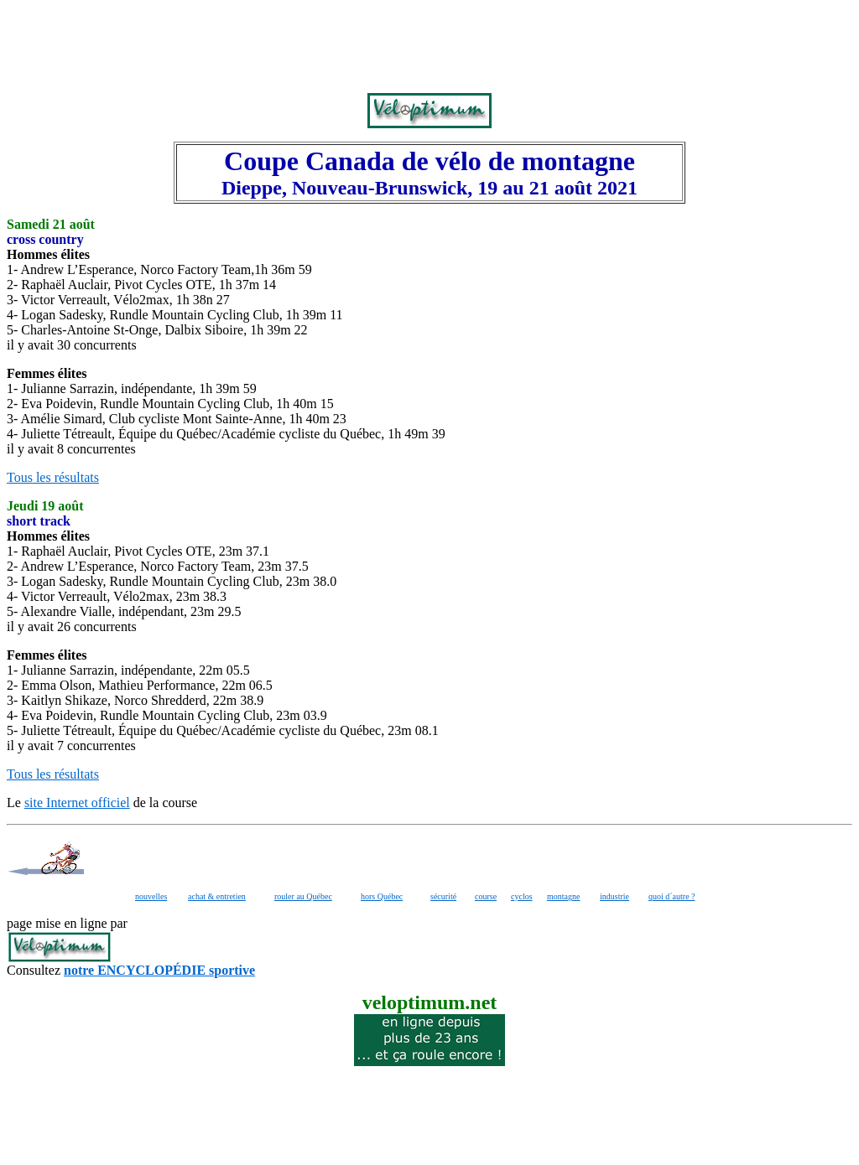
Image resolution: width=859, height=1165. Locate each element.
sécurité (443, 896)
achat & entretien (217, 896)
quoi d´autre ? (671, 896)
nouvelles (151, 896)
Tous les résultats (53, 477)
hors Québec (382, 896)
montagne (563, 896)
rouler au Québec (303, 896)
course (486, 896)
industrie (614, 896)
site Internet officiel (77, 802)
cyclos (522, 896)
